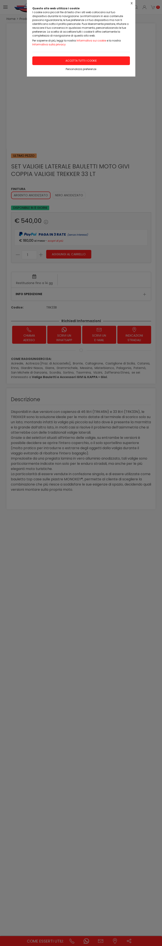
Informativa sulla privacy (49, 44)
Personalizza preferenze (81, 69)
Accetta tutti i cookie (81, 60)
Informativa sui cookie (91, 40)
